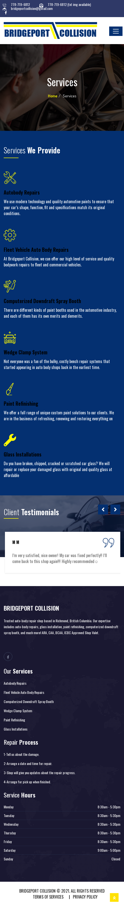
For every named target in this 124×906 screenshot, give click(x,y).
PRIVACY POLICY (85, 897)
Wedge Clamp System (25, 352)
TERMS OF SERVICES (48, 897)
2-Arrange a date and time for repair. (28, 763)
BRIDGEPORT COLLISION (31, 607)
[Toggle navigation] (116, 31)
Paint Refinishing (21, 403)
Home (52, 95)
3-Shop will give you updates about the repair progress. (39, 772)
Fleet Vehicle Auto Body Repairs (36, 249)
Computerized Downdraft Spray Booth (42, 301)
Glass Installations (22, 454)
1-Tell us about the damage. (21, 754)
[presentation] (103, 509)
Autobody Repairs (22, 192)
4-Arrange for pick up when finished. (27, 781)
